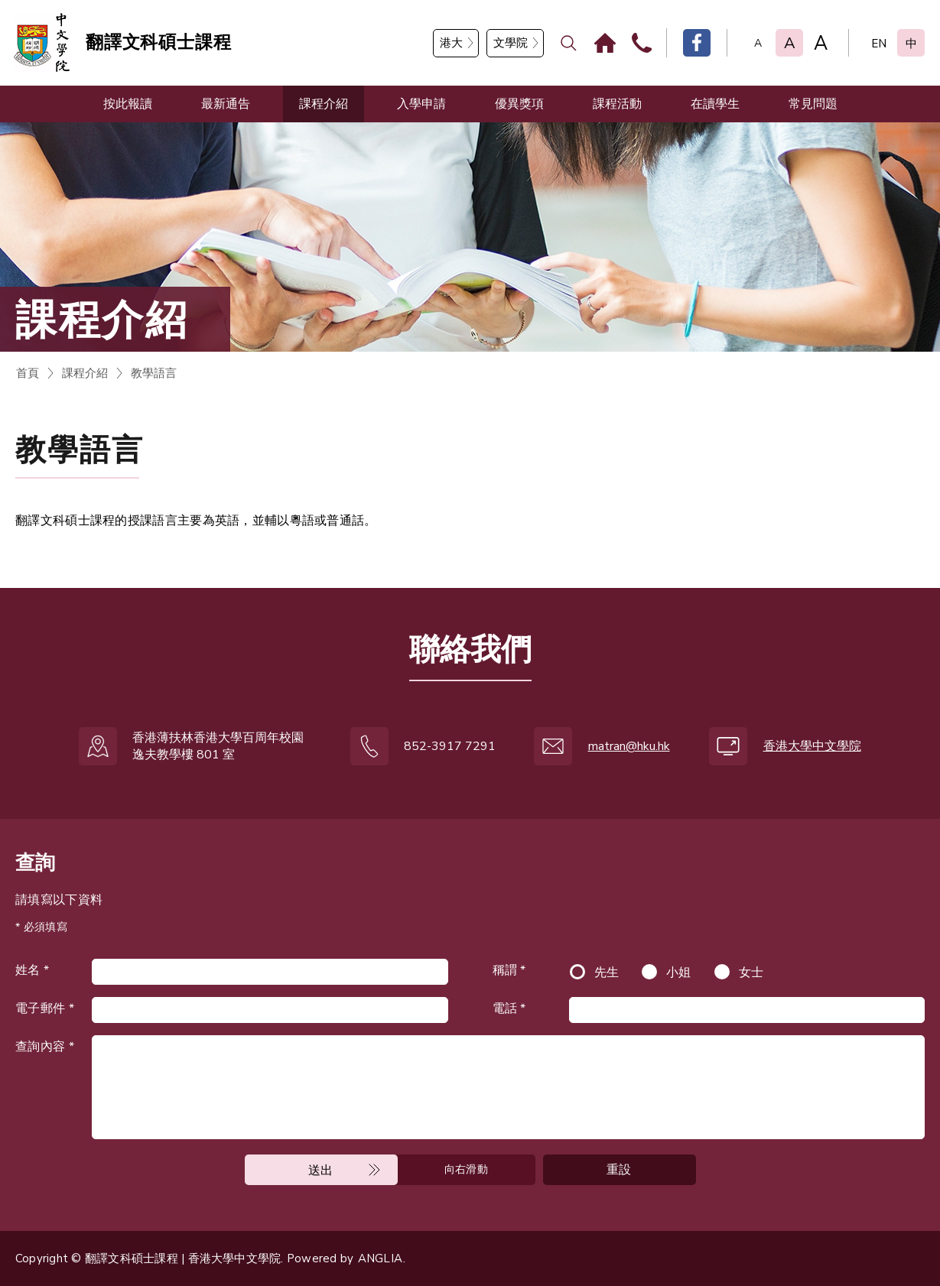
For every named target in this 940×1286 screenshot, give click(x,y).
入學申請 (421, 104)
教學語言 (154, 373)
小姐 (678, 972)
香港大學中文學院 (812, 746)
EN (878, 43)
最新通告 (225, 104)
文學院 (510, 42)
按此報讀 (127, 104)
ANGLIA (380, 1258)
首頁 (27, 373)
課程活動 (617, 104)
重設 (619, 1169)
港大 (451, 42)
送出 (320, 1170)
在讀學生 (715, 104)
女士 (751, 972)
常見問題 (813, 104)
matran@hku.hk (629, 746)
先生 (607, 972)
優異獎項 (519, 104)
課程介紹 (323, 104)
